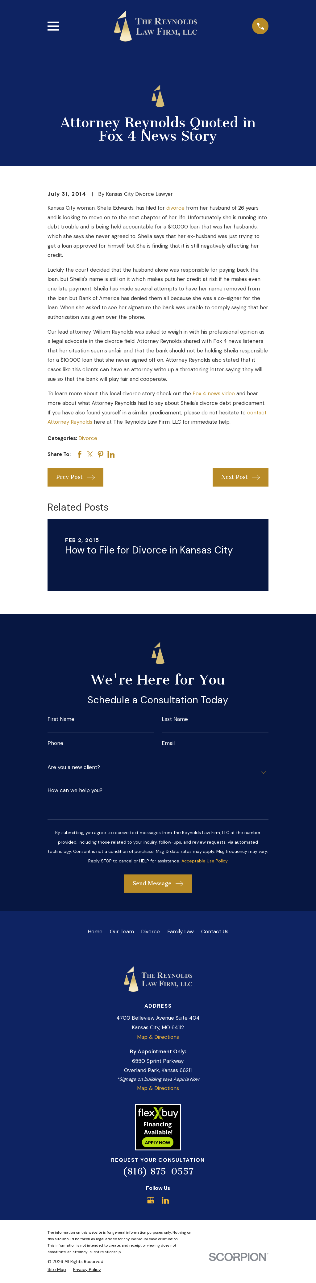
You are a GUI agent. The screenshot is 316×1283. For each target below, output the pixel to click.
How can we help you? (75, 790)
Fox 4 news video (214, 393)
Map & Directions (158, 1037)
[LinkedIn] (165, 1200)
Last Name (175, 719)
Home (95, 931)
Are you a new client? (74, 767)
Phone (55, 743)
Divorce (87, 438)
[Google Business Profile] (150, 1200)
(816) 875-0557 (158, 1171)
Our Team (122, 931)
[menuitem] (57, 1270)
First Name (61, 719)
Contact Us (214, 931)
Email (168, 743)
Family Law (180, 931)
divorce (175, 207)
